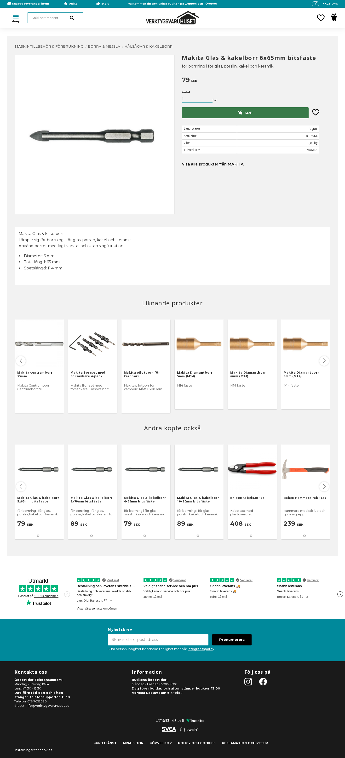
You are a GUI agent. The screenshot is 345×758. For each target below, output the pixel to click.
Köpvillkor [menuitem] (161, 743)
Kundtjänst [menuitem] (105, 743)
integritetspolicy (201, 649)
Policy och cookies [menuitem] (197, 743)
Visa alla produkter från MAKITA (213, 164)
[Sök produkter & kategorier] (55, 17)
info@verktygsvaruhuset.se (47, 705)
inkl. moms (330, 3)
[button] (321, 17)
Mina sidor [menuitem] (133, 743)
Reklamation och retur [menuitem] (245, 743)
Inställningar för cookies (33, 750)
